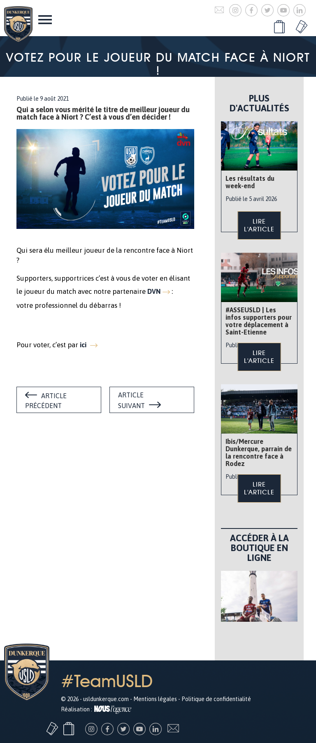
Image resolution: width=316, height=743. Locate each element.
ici (84, 344)
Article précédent (46, 400)
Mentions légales (155, 699)
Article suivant (131, 400)
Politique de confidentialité (216, 699)
